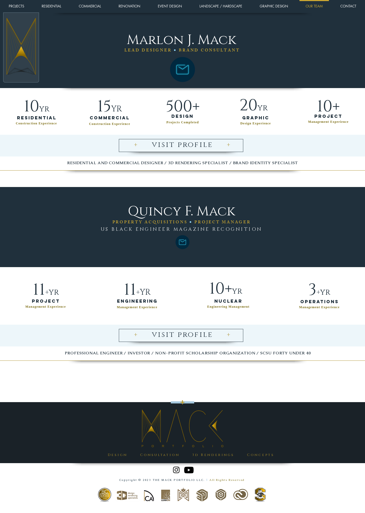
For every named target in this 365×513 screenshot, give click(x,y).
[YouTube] (189, 470)
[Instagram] (176, 470)
